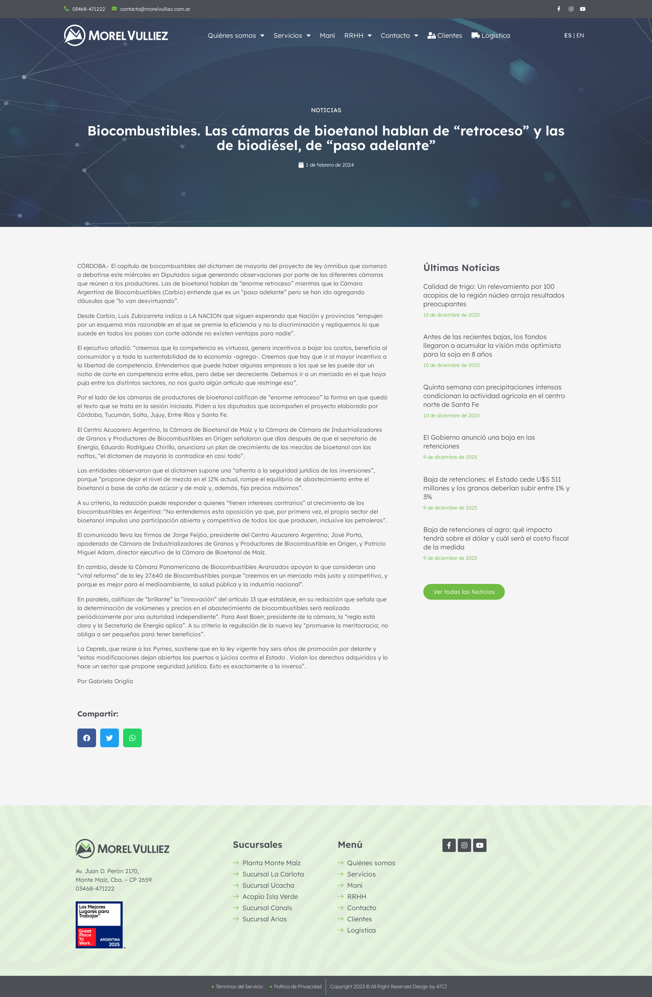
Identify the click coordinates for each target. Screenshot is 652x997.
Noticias (326, 110)
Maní (327, 35)
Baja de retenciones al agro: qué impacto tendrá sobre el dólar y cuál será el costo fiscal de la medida (496, 538)
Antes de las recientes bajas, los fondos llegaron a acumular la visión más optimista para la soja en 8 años (492, 345)
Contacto (399, 35)
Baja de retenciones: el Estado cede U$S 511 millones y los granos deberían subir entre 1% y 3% (496, 488)
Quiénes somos (236, 35)
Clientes (444, 35)
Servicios (292, 35)
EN (580, 35)
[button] (86, 738)
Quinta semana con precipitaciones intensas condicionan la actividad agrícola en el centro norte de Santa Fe (494, 396)
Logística (491, 35)
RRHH (358, 35)
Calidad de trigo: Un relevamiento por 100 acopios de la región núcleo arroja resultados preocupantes (494, 295)
